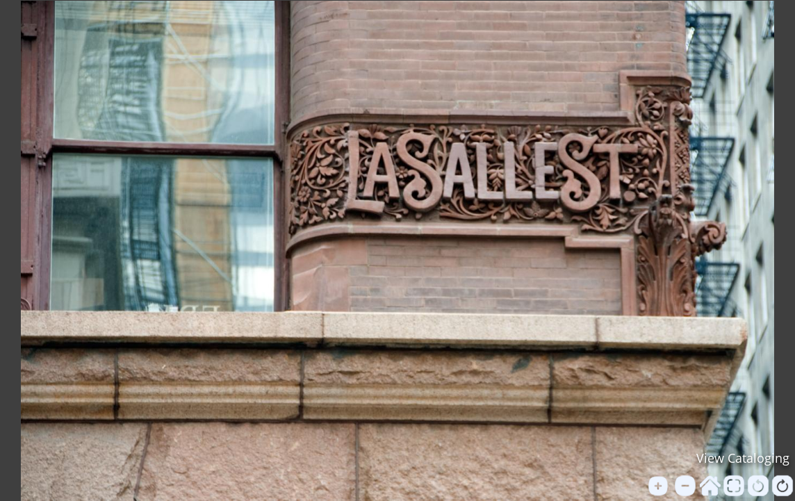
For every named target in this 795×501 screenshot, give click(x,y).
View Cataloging (742, 458)
